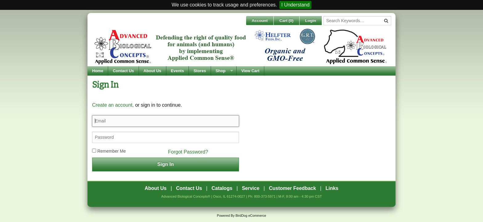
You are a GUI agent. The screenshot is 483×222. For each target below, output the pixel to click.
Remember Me (109, 151)
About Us (152, 70)
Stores (199, 70)
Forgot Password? (188, 151)
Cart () (286, 20)
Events (177, 70)
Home (97, 70)
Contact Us (123, 70)
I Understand (295, 4)
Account (260, 20)
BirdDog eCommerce (250, 215)
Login (310, 20)
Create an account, (113, 105)
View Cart (250, 70)
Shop (221, 70)
